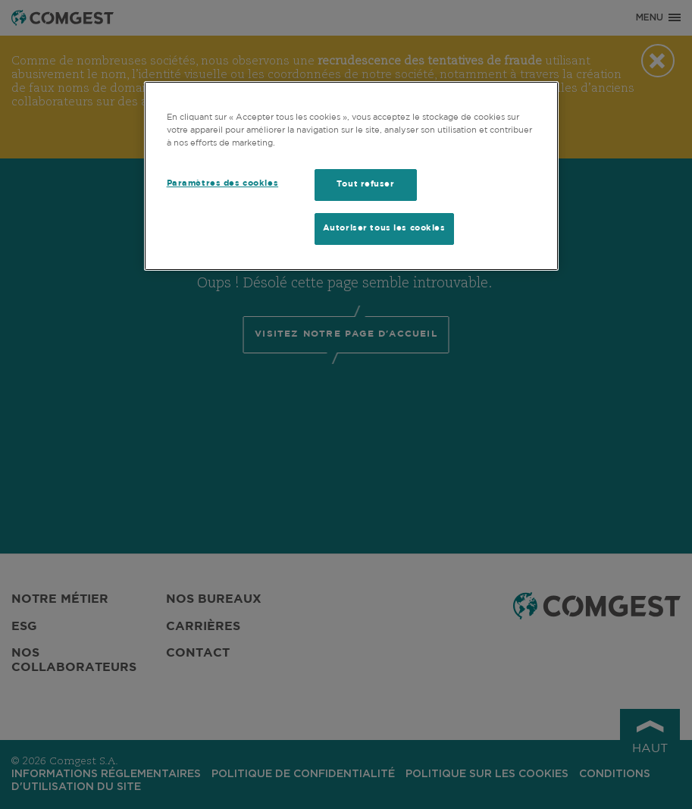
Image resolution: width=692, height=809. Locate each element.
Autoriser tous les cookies (384, 228)
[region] (351, 176)
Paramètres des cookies (223, 183)
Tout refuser (366, 184)
